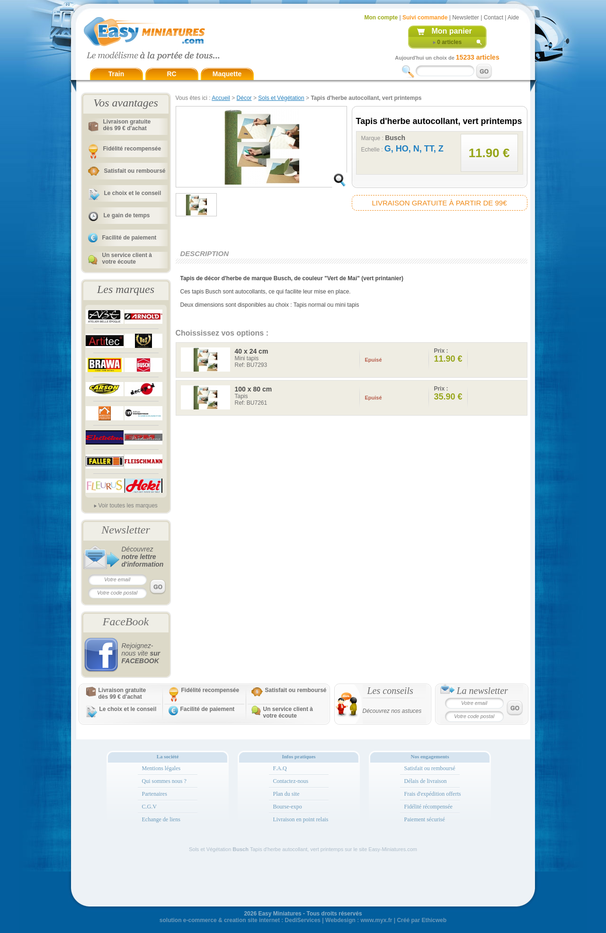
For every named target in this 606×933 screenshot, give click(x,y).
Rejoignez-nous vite (141, 653)
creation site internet (252, 920)
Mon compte (381, 17)
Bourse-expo (287, 806)
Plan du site (286, 794)
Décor (244, 98)
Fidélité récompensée (428, 806)
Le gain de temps (127, 215)
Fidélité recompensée (132, 148)
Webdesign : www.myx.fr (358, 920)
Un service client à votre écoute (127, 258)
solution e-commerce (188, 920)
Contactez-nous (291, 781)
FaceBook (126, 621)
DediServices (303, 920)
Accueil (221, 98)
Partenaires (154, 794)
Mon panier (452, 31)
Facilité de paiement (129, 237)
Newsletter (465, 17)
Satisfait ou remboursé (135, 171)
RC (171, 74)
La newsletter (482, 690)
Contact (493, 17)
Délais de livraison (425, 781)
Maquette (227, 74)
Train (116, 74)
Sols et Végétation (281, 98)
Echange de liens (161, 819)
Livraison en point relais (301, 819)
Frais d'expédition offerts (432, 794)
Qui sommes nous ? (164, 781)
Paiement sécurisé (424, 819)
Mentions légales (161, 768)
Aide (513, 17)
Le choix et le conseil (132, 193)
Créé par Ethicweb (421, 920)
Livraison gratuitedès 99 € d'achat (127, 125)
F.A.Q (280, 768)
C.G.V (149, 806)
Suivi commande (424, 17)
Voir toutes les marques (127, 505)
